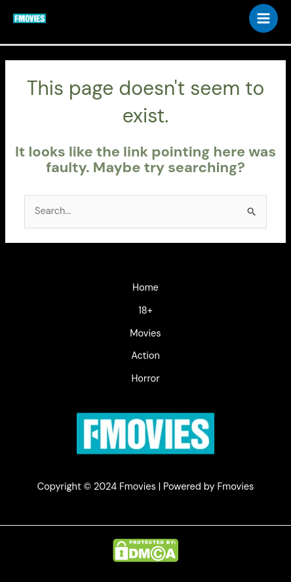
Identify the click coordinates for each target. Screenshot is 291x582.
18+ (145, 310)
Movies (145, 333)
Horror (145, 379)
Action (145, 356)
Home (145, 288)
